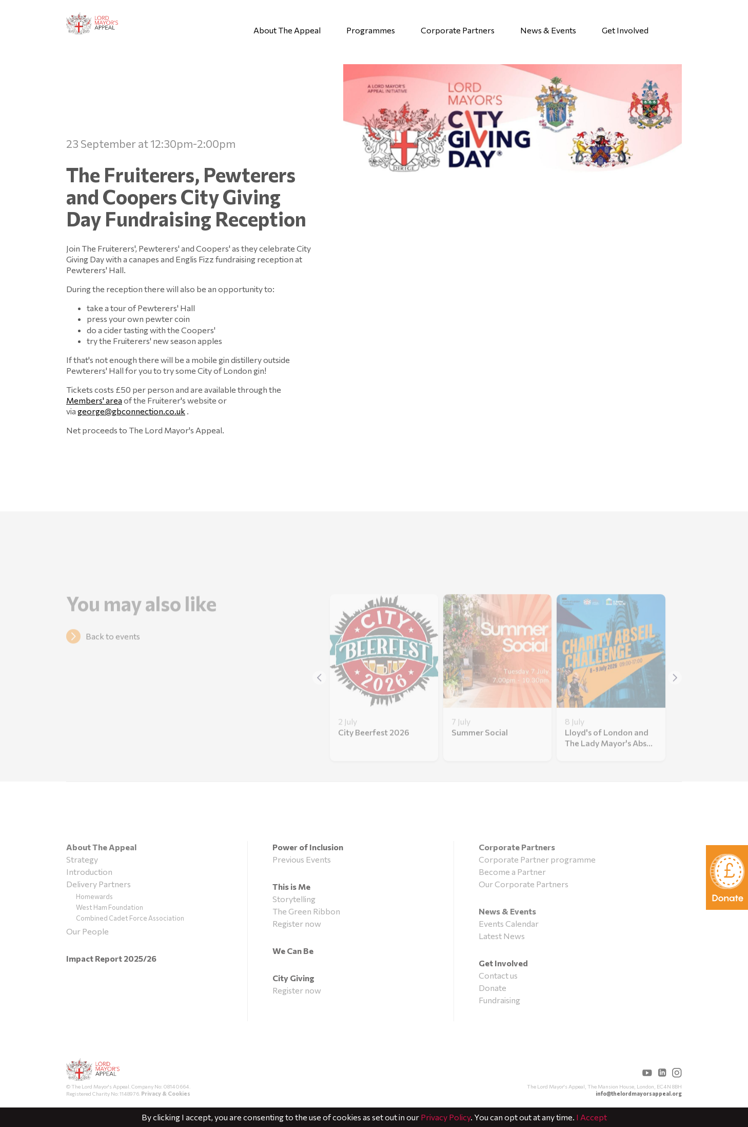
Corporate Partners (458, 30)
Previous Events (301, 859)
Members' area (94, 400)
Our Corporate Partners (523, 884)
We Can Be (292, 951)
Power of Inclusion (307, 847)
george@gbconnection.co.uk (131, 411)
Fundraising (499, 1000)
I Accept (591, 1117)
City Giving (293, 978)
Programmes (370, 30)
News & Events (548, 30)
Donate (492, 987)
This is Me (291, 886)
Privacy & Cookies (165, 1093)
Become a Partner (512, 871)
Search (678, 29)
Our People (87, 931)
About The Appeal (287, 30)
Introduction (89, 871)
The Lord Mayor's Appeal (93, 1070)
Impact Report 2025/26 (111, 958)
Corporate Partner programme (537, 859)
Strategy (82, 859)
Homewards (94, 896)
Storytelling (294, 899)
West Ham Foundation (109, 907)
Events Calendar (509, 923)
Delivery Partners (98, 884)
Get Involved (625, 30)
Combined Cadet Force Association (130, 918)
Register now (296, 923)
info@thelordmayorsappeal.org (639, 1093)
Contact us (498, 975)
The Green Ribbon (306, 911)
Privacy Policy (445, 1117)
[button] (675, 690)
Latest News (502, 936)
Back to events (113, 648)
